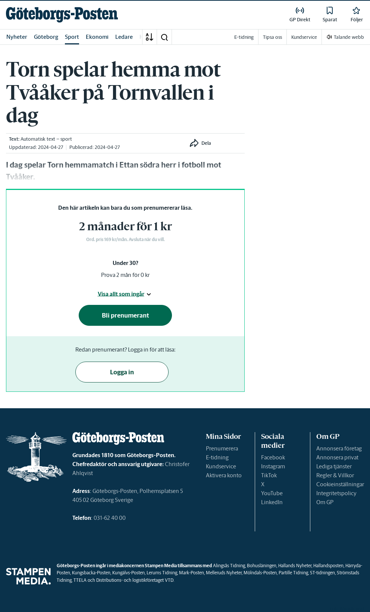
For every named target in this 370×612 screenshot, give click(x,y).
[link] (62, 14)
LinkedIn (272, 502)
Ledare (124, 36)
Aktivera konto (224, 475)
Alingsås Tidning (229, 565)
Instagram (273, 466)
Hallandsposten (328, 565)
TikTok (269, 475)
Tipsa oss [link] (272, 37)
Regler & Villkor (335, 475)
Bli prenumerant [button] (125, 315)
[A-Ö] (149, 36)
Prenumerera (222, 448)
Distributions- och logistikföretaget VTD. (135, 580)
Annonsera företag (339, 448)
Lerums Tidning (162, 572)
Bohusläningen (261, 565)
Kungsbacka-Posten (91, 572)
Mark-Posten (191, 572)
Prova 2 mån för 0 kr (125, 274)
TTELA (80, 580)
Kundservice (221, 466)
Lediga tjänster (334, 466)
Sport (72, 36)
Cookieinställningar (340, 484)
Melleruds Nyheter (224, 572)
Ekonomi (97, 36)
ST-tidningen (322, 572)
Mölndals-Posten (260, 572)
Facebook (273, 457)
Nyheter (16, 36)
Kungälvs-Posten (128, 572)
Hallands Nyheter (294, 565)
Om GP (324, 502)
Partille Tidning (293, 572)
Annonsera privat (337, 457)
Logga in (122, 372)
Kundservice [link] (304, 37)
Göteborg (46, 36)
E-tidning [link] (244, 37)
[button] (164, 37)
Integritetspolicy (336, 493)
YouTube (272, 493)
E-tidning (217, 457)
